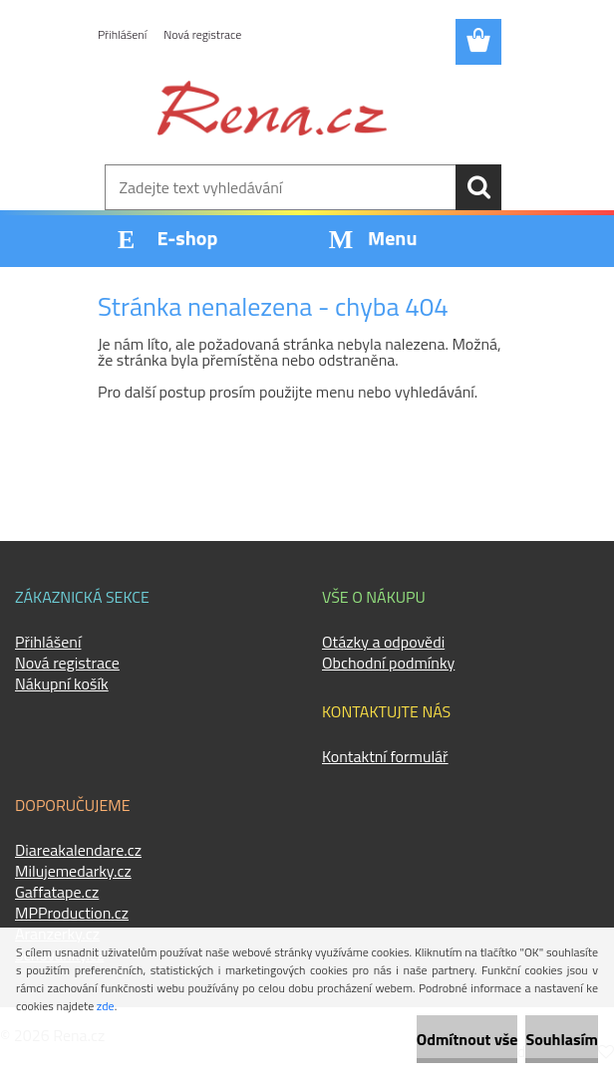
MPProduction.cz (72, 913)
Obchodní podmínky (388, 662)
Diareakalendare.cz (78, 850)
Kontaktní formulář (385, 756)
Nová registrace (202, 34)
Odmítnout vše (467, 1039)
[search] (478, 187)
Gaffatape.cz (57, 892)
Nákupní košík (62, 683)
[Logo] (272, 107)
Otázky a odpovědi (383, 642)
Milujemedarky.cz (73, 871)
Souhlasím (561, 1039)
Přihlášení (122, 34)
